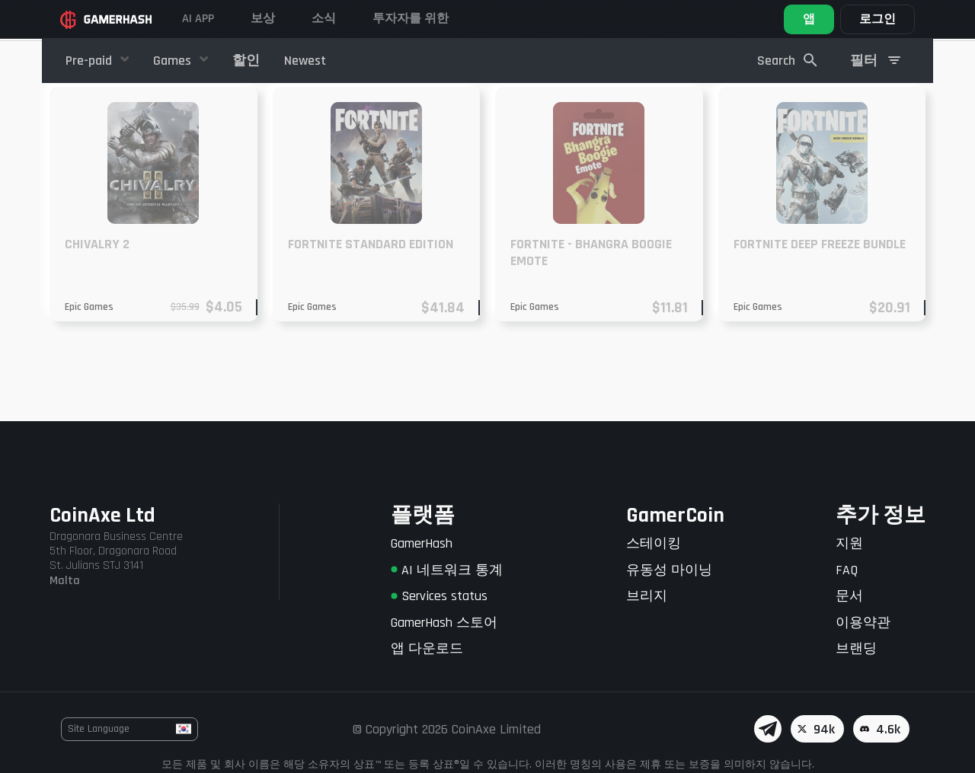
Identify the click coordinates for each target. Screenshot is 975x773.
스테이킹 (653, 543)
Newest (305, 60)
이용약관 (863, 622)
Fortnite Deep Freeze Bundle (820, 328)
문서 (849, 596)
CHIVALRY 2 (97, 328)
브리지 (646, 596)
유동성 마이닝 (669, 570)
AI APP (198, 19)
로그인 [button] (877, 19)
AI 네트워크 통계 (447, 570)
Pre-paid (90, 60)
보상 (263, 19)
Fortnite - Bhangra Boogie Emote (591, 337)
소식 (324, 19)
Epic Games (89, 391)
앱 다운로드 (427, 648)
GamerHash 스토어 (444, 622)
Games (173, 60)
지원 (849, 543)
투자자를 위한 (410, 19)
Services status (439, 596)
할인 (246, 60)
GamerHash (421, 543)
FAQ (847, 570)
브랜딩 (856, 648)
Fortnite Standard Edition (370, 328)
